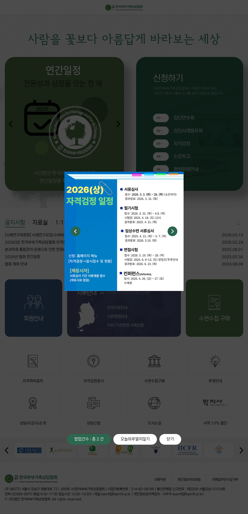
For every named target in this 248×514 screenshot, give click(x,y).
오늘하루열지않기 (135, 439)
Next (172, 231)
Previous (75, 231)
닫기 (170, 439)
